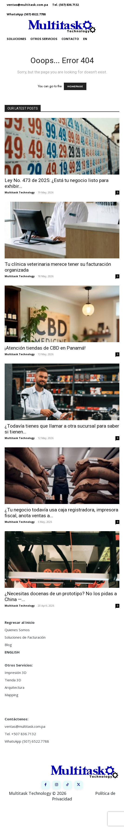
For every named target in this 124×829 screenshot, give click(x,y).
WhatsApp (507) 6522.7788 (27, 741)
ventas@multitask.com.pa (25, 726)
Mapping (11, 694)
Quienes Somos (17, 629)
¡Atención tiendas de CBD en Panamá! (45, 348)
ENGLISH (12, 652)
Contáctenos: (16, 719)
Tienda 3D (13, 680)
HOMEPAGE (75, 86)
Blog (8, 644)
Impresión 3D (15, 672)
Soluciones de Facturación (25, 637)
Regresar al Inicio (20, 622)
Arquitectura (14, 687)
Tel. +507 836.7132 (20, 733)
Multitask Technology (20, 192)
